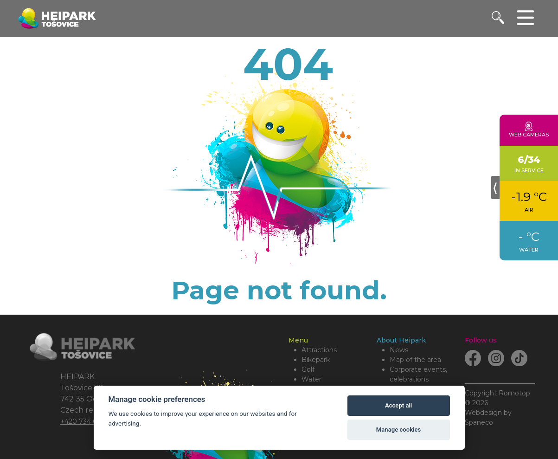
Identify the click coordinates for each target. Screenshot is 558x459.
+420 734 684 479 (89, 421)
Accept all (398, 405)
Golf (307, 369)
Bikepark (315, 360)
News (399, 350)
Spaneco (479, 422)
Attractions (319, 350)
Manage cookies (398, 429)
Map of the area (415, 360)
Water (311, 379)
